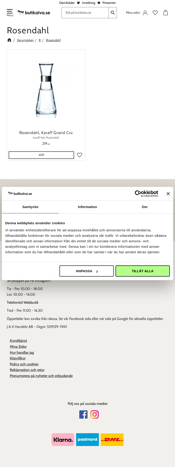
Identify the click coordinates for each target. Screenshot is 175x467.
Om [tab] (144, 207)
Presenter (109, 3)
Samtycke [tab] (30, 207)
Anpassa (87, 271)
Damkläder (67, 3)
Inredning (88, 3)
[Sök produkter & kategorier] (85, 12)
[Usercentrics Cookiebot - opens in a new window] (138, 193)
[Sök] (113, 12)
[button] (10, 13)
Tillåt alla (142, 271)
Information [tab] (87, 207)
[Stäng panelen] (168, 193)
